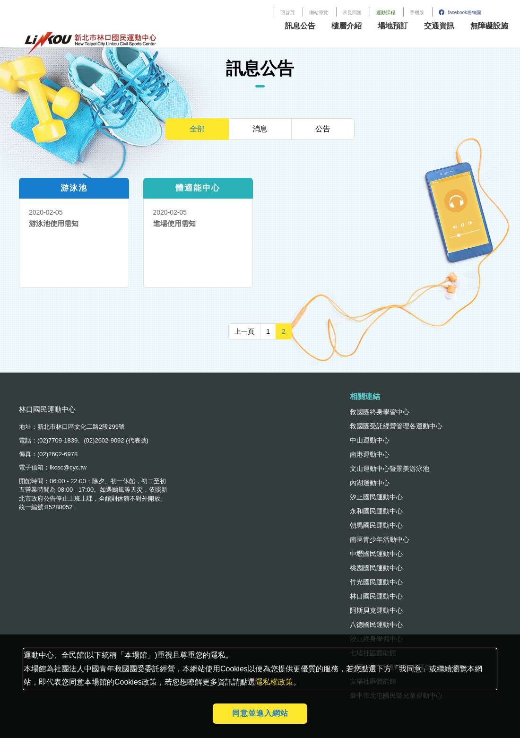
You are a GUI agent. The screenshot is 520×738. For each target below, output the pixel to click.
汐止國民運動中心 (376, 497)
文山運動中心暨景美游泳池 (389, 468)
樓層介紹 (346, 26)
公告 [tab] (322, 129)
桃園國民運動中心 (376, 568)
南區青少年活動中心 (379, 539)
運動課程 (385, 12)
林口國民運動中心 (376, 596)
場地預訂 (393, 26)
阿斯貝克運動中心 (376, 610)
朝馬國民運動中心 (376, 525)
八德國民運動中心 (376, 624)
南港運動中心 (370, 454)
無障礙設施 (489, 26)
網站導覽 (318, 12)
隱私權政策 (274, 682)
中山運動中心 (370, 440)
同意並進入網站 (260, 713)
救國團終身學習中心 (379, 412)
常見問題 (352, 12)
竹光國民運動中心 (376, 582)
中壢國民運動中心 (376, 553)
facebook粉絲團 (460, 12)
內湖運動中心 (370, 482)
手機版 (417, 12)
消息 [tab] (260, 129)
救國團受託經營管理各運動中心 (396, 426)
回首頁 (287, 12)
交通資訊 (439, 26)
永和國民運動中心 (376, 511)
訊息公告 (300, 26)
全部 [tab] (197, 129)
